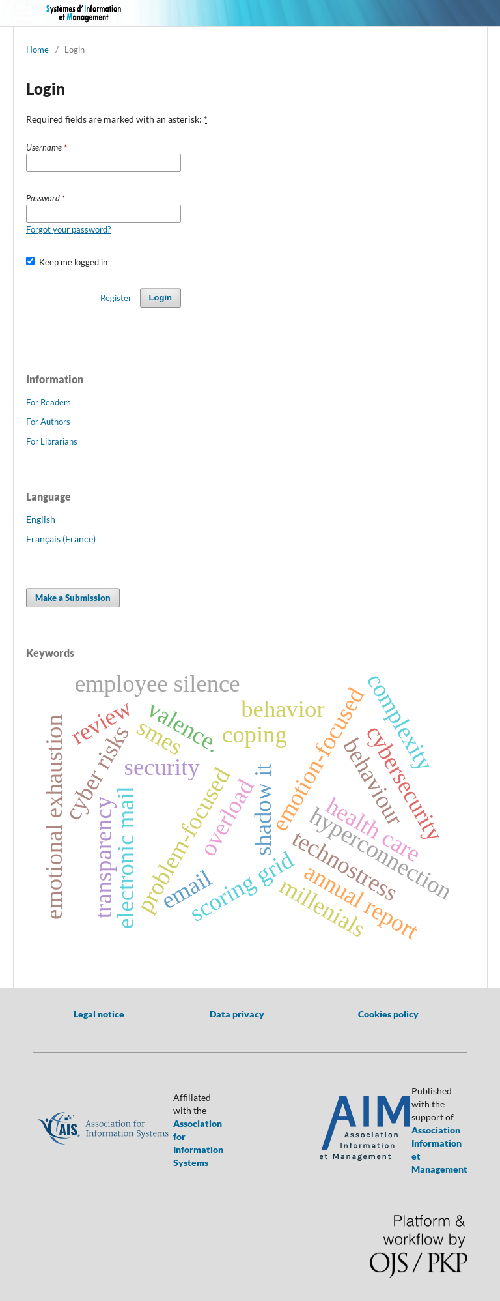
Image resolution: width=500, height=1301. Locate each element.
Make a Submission (73, 597)
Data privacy (237, 1013)
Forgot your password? (68, 229)
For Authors (48, 422)
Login (160, 297)
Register (116, 298)
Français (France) (61, 538)
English (40, 519)
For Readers (48, 402)
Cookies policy (388, 1013)
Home (37, 49)
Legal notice (99, 1013)
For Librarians (51, 441)
